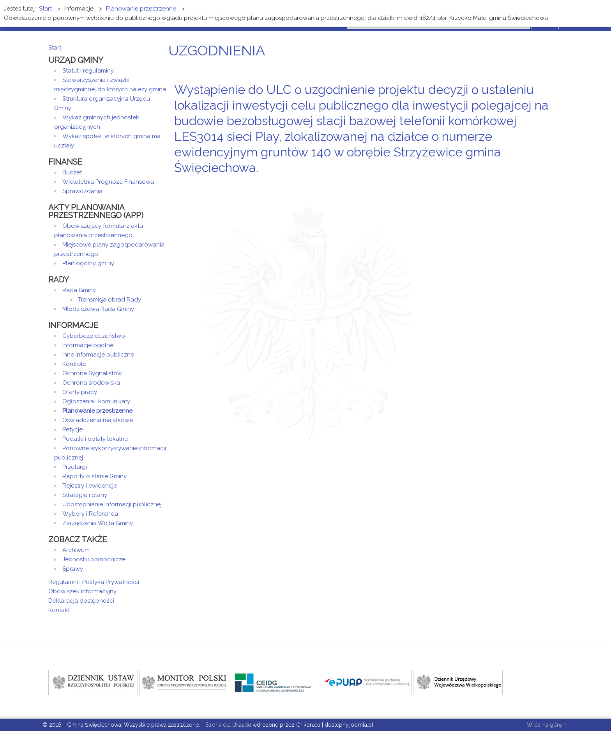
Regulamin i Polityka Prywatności (93, 582)
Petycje (72, 429)
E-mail (560, 182)
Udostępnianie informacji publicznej (112, 504)
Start (54, 47)
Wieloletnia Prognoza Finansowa (108, 181)
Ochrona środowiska (91, 382)
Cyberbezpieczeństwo (93, 335)
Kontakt (59, 610)
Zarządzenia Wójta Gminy (97, 523)
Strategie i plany (84, 495)
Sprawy (72, 568)
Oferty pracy (79, 392)
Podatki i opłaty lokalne (95, 438)
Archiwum (76, 550)
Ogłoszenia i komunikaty (96, 401)
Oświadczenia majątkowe (97, 420)
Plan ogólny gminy (88, 263)
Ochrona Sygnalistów (92, 373)
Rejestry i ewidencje (89, 485)
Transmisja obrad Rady (109, 299)
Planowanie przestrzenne (97, 410)
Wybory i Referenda (90, 513)
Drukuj (551, 182)
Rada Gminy (79, 290)
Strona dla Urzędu (227, 725)
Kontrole (74, 363)
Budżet (72, 172)
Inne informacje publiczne (98, 354)
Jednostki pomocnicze (93, 559)
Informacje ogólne (87, 345)
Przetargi (74, 466)
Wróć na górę (546, 725)
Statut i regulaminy (88, 70)
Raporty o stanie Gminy (94, 476)
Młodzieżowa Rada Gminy (98, 308)
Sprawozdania (82, 191)
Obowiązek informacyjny (82, 591)
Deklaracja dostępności (81, 600)
